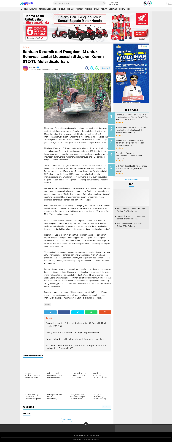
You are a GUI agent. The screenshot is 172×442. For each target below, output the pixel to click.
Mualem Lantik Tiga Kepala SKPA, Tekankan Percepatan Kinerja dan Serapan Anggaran (135, 141)
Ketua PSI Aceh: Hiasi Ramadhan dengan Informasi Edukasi (131, 213)
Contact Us (88, 435)
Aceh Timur (136, 9)
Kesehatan (83, 9)
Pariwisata (94, 9)
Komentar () (106, 68)
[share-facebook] (87, 68)
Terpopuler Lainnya (131, 174)
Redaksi (97, 435)
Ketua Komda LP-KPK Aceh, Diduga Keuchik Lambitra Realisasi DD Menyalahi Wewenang (133, 130)
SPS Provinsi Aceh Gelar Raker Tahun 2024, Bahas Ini (129, 220)
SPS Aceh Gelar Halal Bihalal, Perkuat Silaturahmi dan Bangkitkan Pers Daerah (134, 165)
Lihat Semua (67, 420)
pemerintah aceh (51, 9)
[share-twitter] (92, 68)
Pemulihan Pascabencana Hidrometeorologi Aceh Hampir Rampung (133, 153)
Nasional (146, 9)
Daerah (116, 9)
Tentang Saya (77, 435)
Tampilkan (106, 407)
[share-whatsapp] (97, 68)
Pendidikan (105, 9)
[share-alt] (50, 312)
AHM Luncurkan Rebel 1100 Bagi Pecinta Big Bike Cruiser (131, 205)
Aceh (63, 9)
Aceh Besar (71, 9)
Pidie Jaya (125, 9)
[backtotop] (86, 424)
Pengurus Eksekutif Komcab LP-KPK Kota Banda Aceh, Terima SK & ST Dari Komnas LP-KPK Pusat (134, 118)
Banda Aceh (37, 9)
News (28, 9)
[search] (79, 3)
